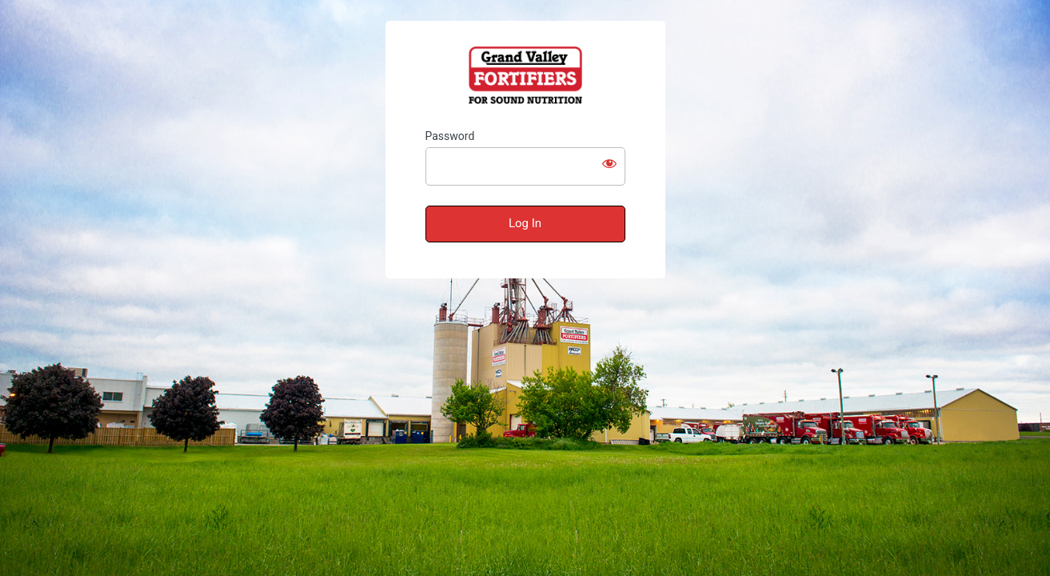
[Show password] (609, 163)
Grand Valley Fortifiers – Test (525, 75)
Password (450, 136)
